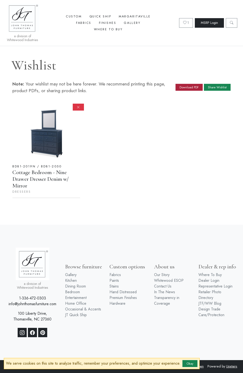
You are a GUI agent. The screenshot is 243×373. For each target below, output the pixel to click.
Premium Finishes (123, 297)
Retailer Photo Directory (209, 294)
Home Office (75, 303)
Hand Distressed (123, 292)
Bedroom (72, 292)
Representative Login (215, 286)
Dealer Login (208, 280)
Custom (74, 16)
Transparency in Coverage (166, 300)
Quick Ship (100, 16)
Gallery (132, 23)
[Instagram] (22, 332)
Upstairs (231, 366)
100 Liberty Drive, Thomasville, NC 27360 (32, 316)
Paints (114, 280)
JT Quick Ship (76, 315)
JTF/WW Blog (209, 303)
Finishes (107, 23)
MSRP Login (209, 22)
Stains (114, 286)
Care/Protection (211, 315)
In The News (164, 292)
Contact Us (162, 286)
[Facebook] (32, 332)
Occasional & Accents (83, 309)
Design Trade (209, 309)
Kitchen (71, 280)
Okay (189, 363)
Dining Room (75, 286)
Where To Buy (108, 29)
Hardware (117, 303)
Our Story (162, 274)
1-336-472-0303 (32, 298)
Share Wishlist (217, 87)
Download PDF (189, 87)
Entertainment (76, 297)
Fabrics (83, 23)
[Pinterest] (42, 332)
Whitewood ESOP (169, 280)
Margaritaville (135, 16)
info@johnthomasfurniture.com (32, 304)
